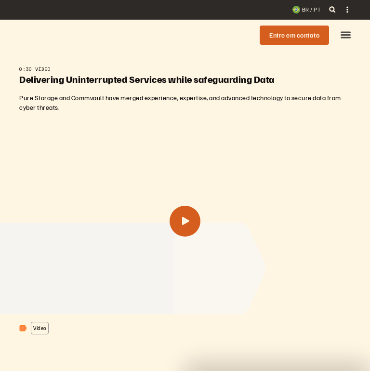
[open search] (332, 9)
